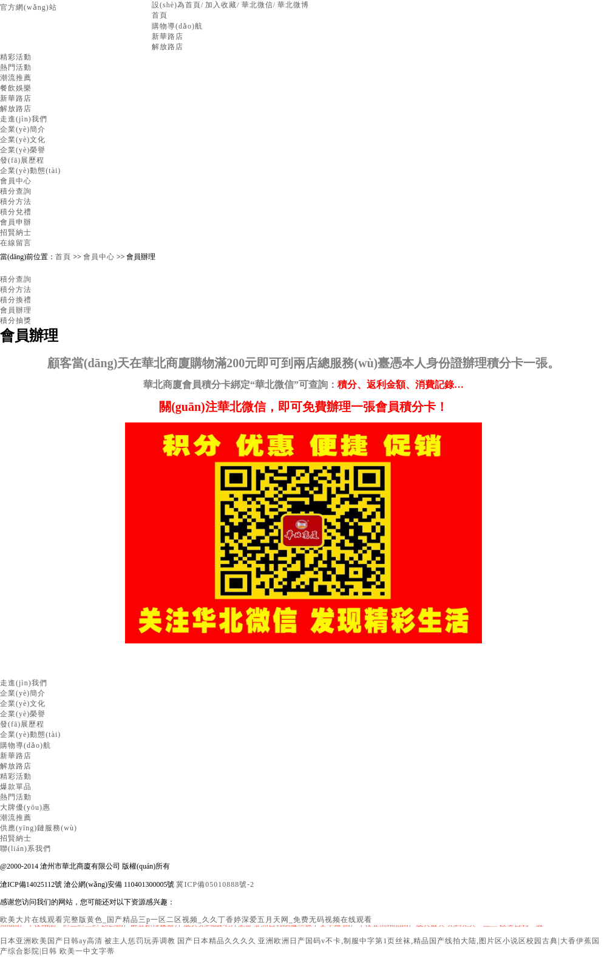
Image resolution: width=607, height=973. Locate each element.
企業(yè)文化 (23, 139)
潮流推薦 (16, 77)
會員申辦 (16, 222)
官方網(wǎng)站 (28, 7)
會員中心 (16, 181)
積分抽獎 (16, 320)
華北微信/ (259, 5)
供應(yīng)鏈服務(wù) (38, 828)
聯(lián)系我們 (25, 848)
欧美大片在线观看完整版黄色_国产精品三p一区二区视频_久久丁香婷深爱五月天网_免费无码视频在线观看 (186, 919)
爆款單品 (16, 786)
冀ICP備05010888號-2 (215, 884)
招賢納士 (16, 232)
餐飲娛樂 (16, 88)
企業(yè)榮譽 (23, 150)
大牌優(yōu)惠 (25, 807)
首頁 (160, 15)
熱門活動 (16, 67)
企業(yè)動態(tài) (30, 170)
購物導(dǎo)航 (177, 26)
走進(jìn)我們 (23, 119)
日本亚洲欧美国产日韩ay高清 (51, 941)
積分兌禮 (16, 212)
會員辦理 (16, 310)
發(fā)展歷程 (22, 160)
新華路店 (167, 36)
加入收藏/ (222, 5)
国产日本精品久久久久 (216, 941)
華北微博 (293, 5)
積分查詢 (16, 191)
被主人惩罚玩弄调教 (139, 941)
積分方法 (16, 201)
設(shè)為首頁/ (177, 5)
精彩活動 (16, 57)
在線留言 (16, 243)
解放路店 (167, 46)
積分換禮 (16, 300)
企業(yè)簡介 (23, 129)
